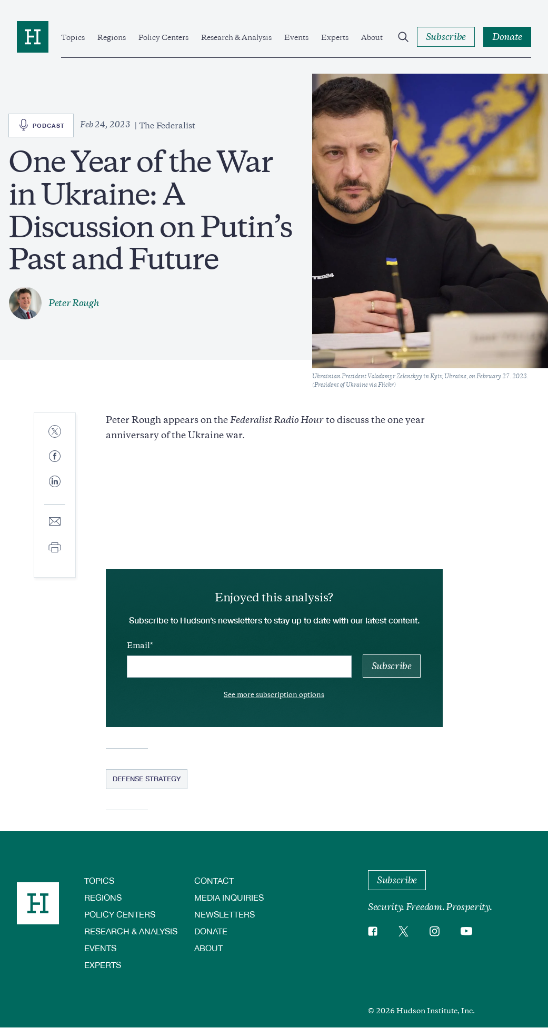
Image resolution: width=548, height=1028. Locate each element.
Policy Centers (163, 37)
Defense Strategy (147, 778)
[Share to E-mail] (54, 522)
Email (138, 645)
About (372, 37)
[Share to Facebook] (54, 457)
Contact (214, 880)
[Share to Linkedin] (54, 490)
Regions (111, 37)
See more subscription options (274, 695)
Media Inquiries (229, 897)
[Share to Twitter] (54, 432)
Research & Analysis (236, 37)
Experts (334, 37)
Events (296, 37)
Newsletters (224, 914)
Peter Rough (73, 303)
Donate (210, 931)
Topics (73, 37)
